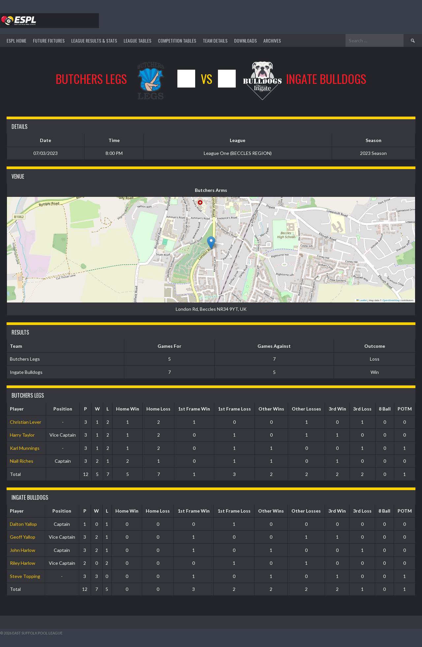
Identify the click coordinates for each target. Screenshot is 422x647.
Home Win (127, 409)
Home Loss (158, 409)
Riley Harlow (22, 563)
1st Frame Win (194, 409)
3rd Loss (362, 409)
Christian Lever (25, 422)
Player (17, 409)
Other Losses (306, 409)
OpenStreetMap (391, 300)
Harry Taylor (22, 435)
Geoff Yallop (22, 537)
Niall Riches (21, 461)
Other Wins (271, 409)
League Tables (137, 40)
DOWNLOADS (245, 40)
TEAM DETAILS (215, 40)
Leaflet (361, 300)
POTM (405, 409)
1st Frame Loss (234, 409)
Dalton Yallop (23, 524)
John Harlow (22, 550)
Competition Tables (177, 40)
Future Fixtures (49, 40)
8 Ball (385, 409)
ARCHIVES (272, 40)
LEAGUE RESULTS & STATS (94, 40)
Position (62, 409)
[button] (211, 243)
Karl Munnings (25, 448)
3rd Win (337, 409)
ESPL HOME (16, 40)
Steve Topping (25, 576)
